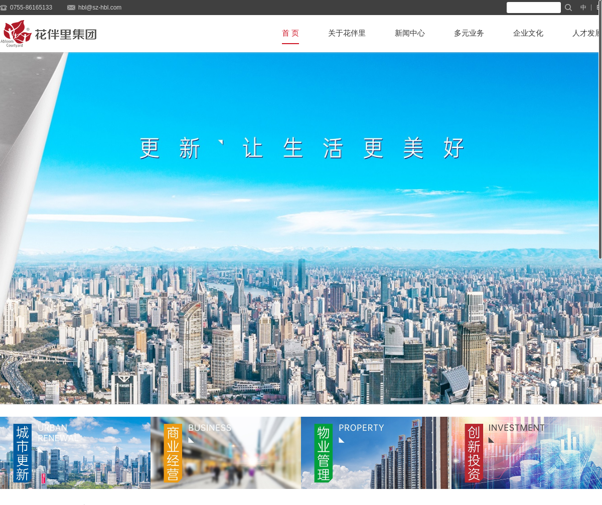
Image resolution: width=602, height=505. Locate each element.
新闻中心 (410, 33)
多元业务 (469, 33)
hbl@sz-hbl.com (99, 7)
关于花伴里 (347, 33)
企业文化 (528, 33)
